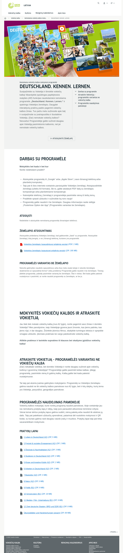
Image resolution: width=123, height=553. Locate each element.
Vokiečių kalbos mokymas (13, 548)
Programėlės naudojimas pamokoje (88, 104)
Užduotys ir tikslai (94, 545)
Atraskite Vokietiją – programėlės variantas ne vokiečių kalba (89, 97)
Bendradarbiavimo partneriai (97, 551)
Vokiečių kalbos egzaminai (13, 547)
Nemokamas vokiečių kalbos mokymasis (17, 550)
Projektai (36, 545)
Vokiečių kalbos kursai (12, 545)
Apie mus (61, 13)
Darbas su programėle (87, 92)
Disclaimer (37, 537)
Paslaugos (37, 547)
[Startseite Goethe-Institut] (14, 5)
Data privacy (45, 537)
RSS (80, 537)
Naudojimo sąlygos (71, 537)
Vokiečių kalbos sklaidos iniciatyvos (16, 551)
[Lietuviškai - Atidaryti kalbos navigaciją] (113, 3)
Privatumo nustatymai (57, 537)
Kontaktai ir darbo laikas (96, 547)
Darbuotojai (92, 548)
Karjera (91, 550)
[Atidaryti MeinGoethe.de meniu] (105, 3)
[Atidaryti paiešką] (98, 3)
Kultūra (28, 13)
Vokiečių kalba (14, 13)
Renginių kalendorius (71, 543)
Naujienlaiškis (87, 537)
